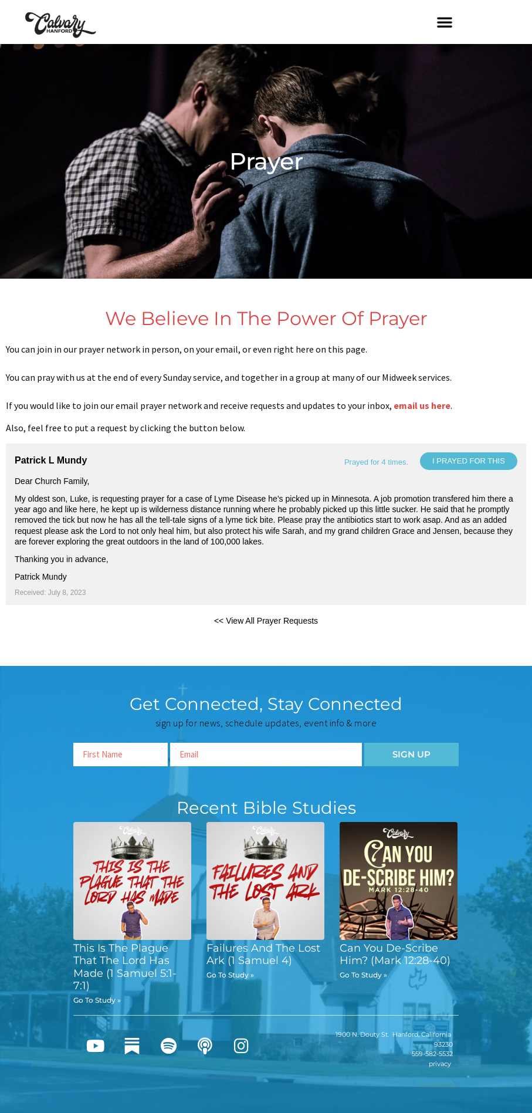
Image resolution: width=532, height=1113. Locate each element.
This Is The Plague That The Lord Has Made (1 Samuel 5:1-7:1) (125, 967)
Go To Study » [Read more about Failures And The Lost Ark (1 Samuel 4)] (230, 974)
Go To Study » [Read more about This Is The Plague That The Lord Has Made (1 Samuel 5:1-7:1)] (97, 1000)
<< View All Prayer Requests (266, 620)
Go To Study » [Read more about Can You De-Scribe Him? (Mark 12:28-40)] (363, 974)
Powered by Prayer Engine (49, 639)
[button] (444, 21)
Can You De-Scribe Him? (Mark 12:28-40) (395, 954)
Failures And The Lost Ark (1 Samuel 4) (263, 954)
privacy (440, 1064)
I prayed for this (468, 460)
